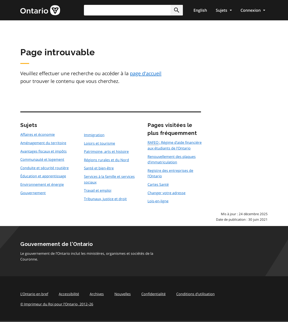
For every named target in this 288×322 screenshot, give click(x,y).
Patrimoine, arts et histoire (106, 151)
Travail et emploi (97, 190)
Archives (97, 293)
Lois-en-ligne (158, 201)
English (200, 10)
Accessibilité (69, 293)
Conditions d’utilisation (195, 293)
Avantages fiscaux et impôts (43, 151)
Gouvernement (33, 192)
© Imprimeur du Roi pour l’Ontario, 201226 (56, 304)
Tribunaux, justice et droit (105, 198)
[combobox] (133, 10)
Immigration (94, 134)
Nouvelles (122, 293)
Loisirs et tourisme (99, 143)
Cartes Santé (158, 184)
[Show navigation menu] (223, 10)
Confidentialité (153, 293)
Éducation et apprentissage (43, 176)
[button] (177, 10)
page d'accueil (145, 73)
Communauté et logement (42, 159)
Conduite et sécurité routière (44, 167)
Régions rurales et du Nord (106, 159)
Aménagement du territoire (43, 142)
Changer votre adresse (167, 192)
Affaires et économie (37, 134)
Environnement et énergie (42, 184)
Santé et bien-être (99, 168)
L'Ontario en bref (34, 293)
